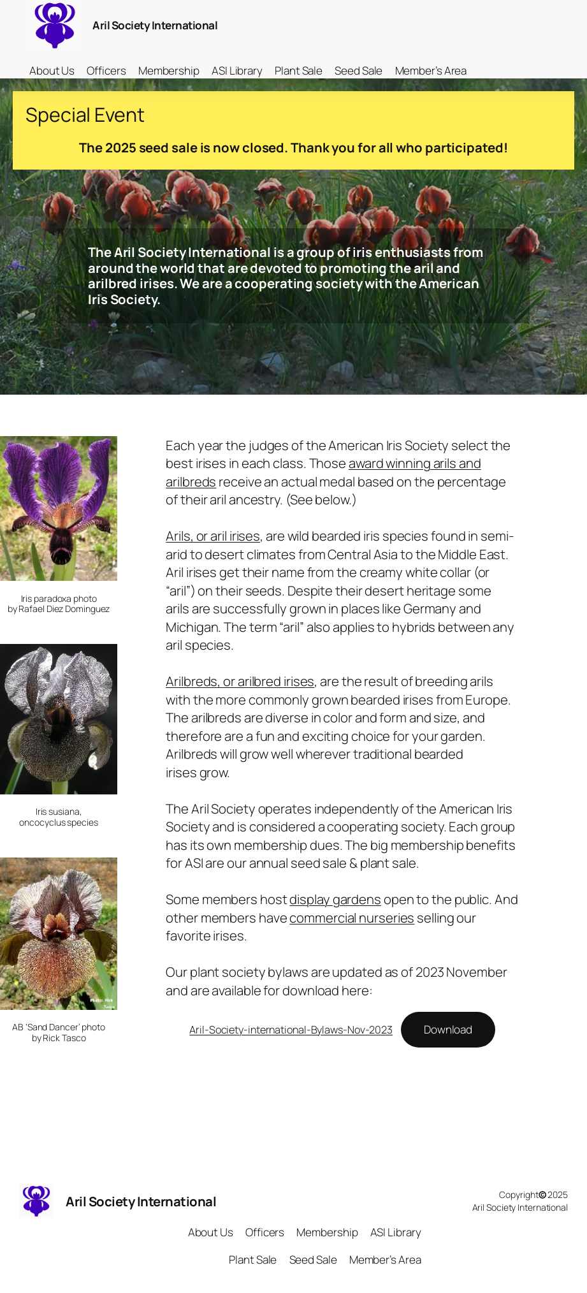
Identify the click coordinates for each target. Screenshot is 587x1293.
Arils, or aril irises (213, 535)
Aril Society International (154, 25)
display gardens (335, 899)
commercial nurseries (351, 917)
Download (448, 1029)
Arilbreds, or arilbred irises (240, 681)
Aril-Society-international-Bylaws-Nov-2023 (291, 1030)
